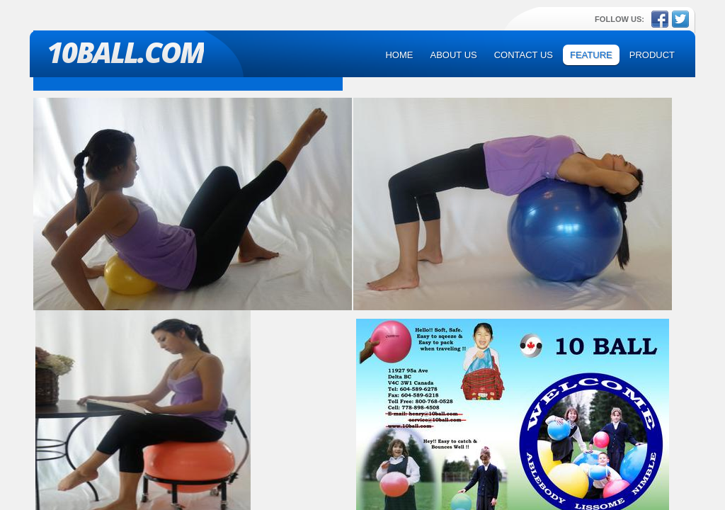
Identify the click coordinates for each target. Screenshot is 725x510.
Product (652, 55)
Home (399, 55)
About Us (453, 55)
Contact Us (523, 55)
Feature (591, 55)
